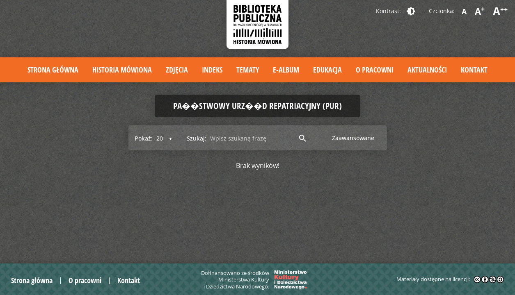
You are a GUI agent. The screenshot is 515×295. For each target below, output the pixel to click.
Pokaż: (144, 138)
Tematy (247, 70)
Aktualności (427, 70)
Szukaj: (196, 138)
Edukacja (327, 70)
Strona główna (52, 70)
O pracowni (375, 70)
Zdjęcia (177, 70)
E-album (286, 70)
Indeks (212, 70)
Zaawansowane (353, 138)
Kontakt (474, 70)
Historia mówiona (122, 70)
